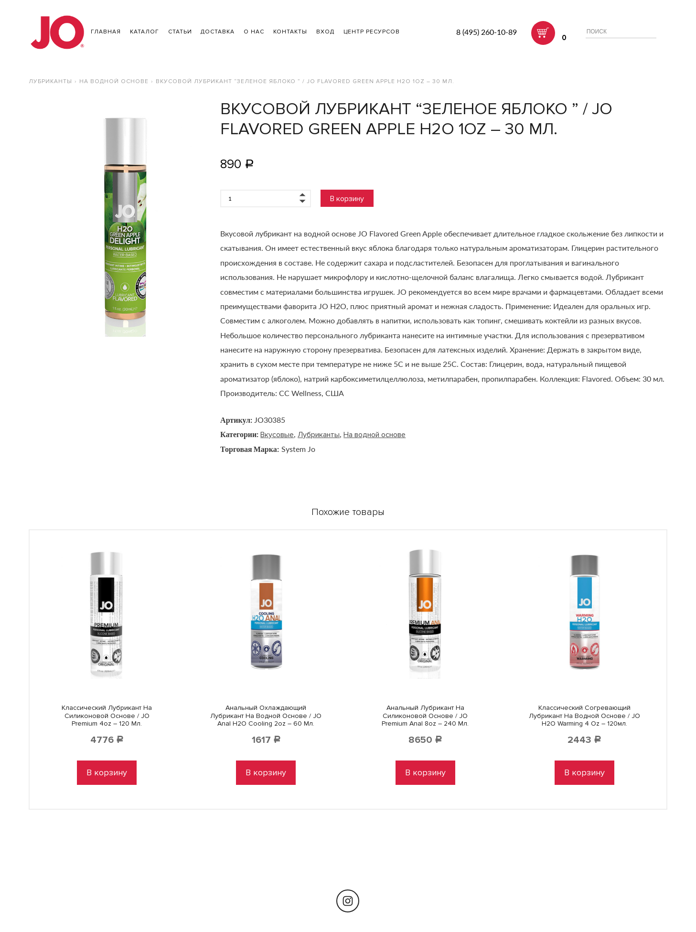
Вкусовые (277, 434)
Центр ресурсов (371, 31)
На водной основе (114, 81)
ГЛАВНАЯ (106, 31)
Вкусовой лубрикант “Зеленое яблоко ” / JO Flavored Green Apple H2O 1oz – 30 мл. (305, 81)
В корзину (347, 199)
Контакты (290, 31)
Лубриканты (50, 81)
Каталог (144, 31)
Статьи (180, 31)
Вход (325, 31)
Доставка (218, 31)
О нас (254, 31)
